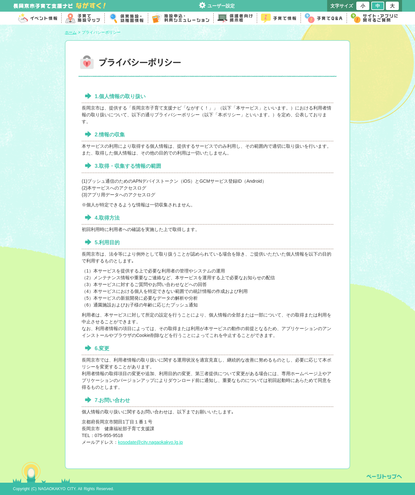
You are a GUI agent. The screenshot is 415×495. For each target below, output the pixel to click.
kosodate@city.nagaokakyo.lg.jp (150, 442)
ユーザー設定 (221, 5)
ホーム (71, 32)
